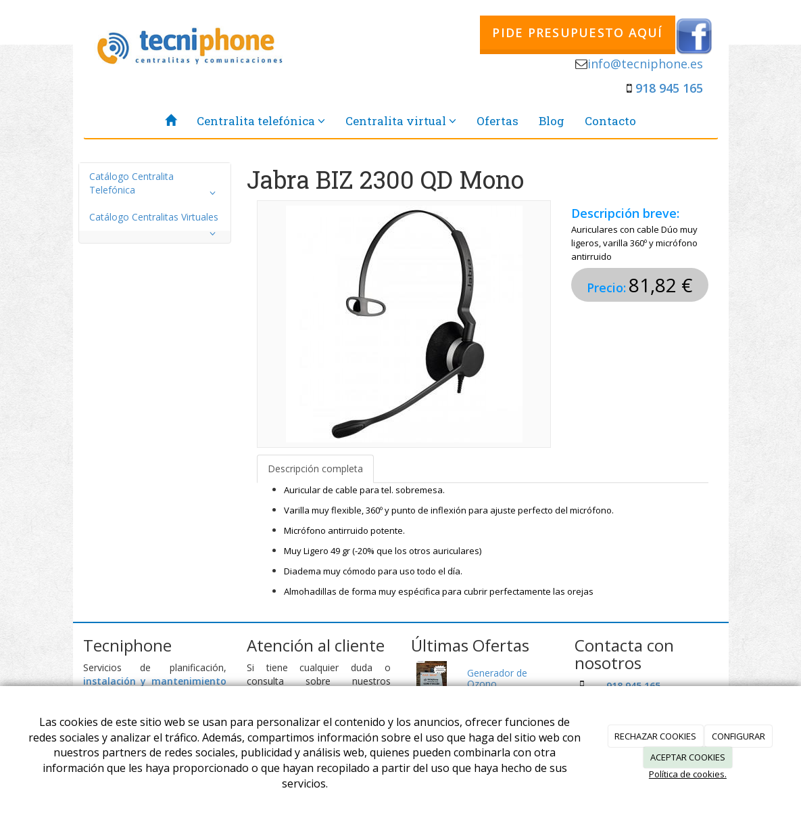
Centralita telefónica (261, 121)
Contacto (610, 121)
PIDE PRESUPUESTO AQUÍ (577, 32)
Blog (551, 121)
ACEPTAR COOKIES (687, 757)
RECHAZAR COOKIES (655, 736)
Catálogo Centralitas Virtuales (155, 220)
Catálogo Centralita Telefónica (155, 186)
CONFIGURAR (738, 736)
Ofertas (497, 121)
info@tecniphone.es (645, 63)
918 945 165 (669, 88)
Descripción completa (315, 468)
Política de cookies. (688, 774)
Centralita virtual (400, 121)
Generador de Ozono (497, 677)
